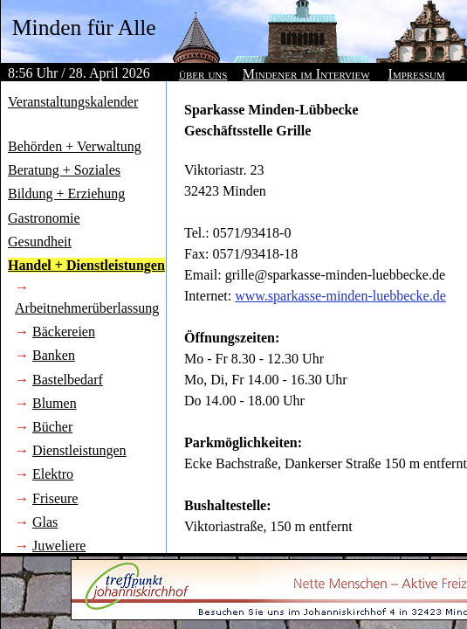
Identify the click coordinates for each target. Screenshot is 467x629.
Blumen (54, 403)
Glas (45, 522)
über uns (203, 73)
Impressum (416, 73)
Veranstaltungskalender (73, 101)
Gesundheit (40, 241)
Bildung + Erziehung (66, 193)
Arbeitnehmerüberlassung (87, 308)
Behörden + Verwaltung (74, 146)
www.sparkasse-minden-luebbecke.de (340, 295)
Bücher (52, 426)
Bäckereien (63, 331)
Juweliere (59, 545)
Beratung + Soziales (64, 169)
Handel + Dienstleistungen (86, 265)
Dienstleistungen (79, 450)
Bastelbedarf (67, 379)
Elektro (52, 474)
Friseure (55, 498)
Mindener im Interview (306, 73)
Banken (53, 355)
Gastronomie (44, 218)
